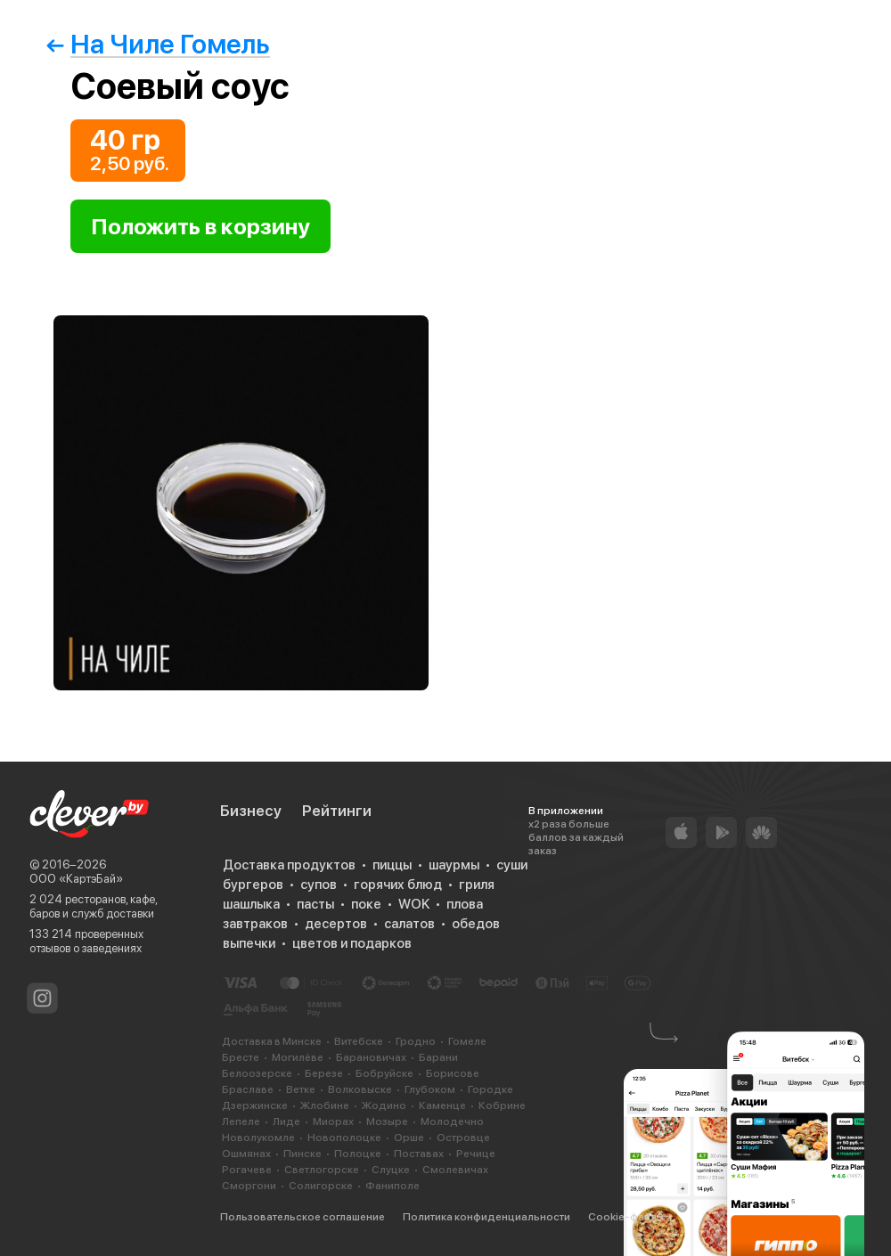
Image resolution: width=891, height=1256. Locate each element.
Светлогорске (321, 1169)
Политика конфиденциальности (486, 1216)
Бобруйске (384, 1073)
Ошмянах (246, 1153)
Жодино (384, 1105)
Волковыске (360, 1089)
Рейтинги (337, 811)
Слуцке (391, 1169)
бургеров (253, 885)
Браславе (248, 1089)
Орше (409, 1137)
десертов (336, 924)
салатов (409, 924)
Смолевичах (455, 1169)
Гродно (416, 1041)
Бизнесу (251, 811)
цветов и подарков (352, 943)
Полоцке (357, 1153)
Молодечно (452, 1121)
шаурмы (454, 865)
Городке (490, 1089)
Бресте (240, 1057)
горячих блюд (398, 885)
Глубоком (430, 1089)
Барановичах (371, 1057)
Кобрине (502, 1105)
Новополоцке (344, 1137)
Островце (463, 1137)
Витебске (358, 1041)
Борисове (452, 1073)
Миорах (333, 1121)
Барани (438, 1057)
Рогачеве (247, 1169)
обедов (476, 924)
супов (318, 885)
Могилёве (297, 1057)
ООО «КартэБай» (76, 878)
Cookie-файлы (626, 1216)
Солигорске (321, 1185)
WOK (413, 904)
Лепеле (241, 1121)
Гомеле (467, 1041)
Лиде (286, 1121)
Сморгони (249, 1185)
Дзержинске (255, 1105)
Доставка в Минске (272, 1041)
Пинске (302, 1153)
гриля (477, 885)
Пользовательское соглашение (302, 1216)
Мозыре (387, 1121)
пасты (315, 904)
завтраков (255, 924)
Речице (475, 1153)
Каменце (442, 1105)
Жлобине (324, 1105)
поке (366, 904)
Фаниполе (392, 1185)
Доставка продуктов (289, 865)
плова (464, 904)
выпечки (249, 943)
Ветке (300, 1089)
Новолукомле (258, 1137)
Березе (324, 1073)
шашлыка (251, 904)
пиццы (392, 865)
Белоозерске (257, 1073)
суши (511, 865)
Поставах (419, 1153)
